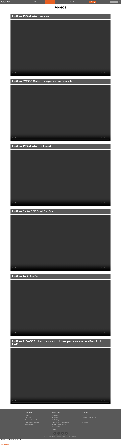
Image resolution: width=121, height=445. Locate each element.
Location (84, 420)
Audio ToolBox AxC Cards (32, 420)
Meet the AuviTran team (89, 417)
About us (74, 2)
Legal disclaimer (71, 436)
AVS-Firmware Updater (59, 424)
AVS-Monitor (56, 417)
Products (29, 2)
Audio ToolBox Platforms (32, 422)
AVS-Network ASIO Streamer (61, 422)
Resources (49, 2)
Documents (55, 415)
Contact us (64, 2)
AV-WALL (28, 415)
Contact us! (85, 422)
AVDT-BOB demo (57, 427)
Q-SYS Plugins (56, 420)
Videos (54, 429)
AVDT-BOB (28, 417)
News (58, 2)
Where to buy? (39, 2)
